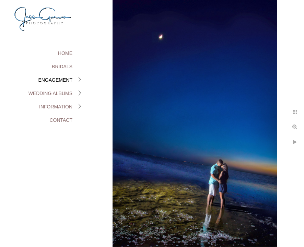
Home (65, 53)
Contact (60, 120)
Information (55, 106)
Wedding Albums (50, 93)
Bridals (62, 66)
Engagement (55, 80)
